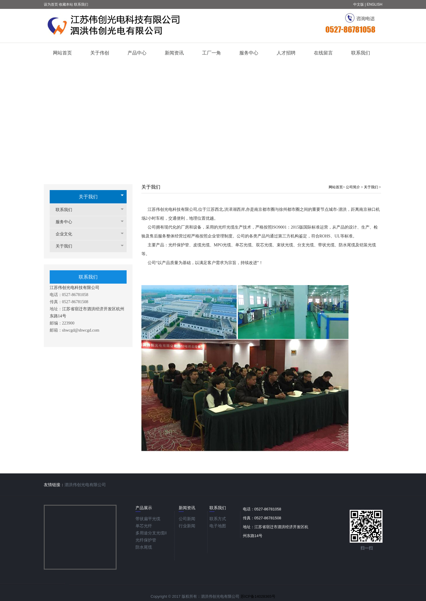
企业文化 (67, 234)
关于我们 (88, 196)
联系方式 (217, 518)
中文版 (358, 4)
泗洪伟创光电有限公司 (85, 484)
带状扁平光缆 (147, 518)
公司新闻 (187, 518)
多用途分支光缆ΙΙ (151, 533)
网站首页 (336, 187)
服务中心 (67, 222)
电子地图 (217, 525)
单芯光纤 (143, 525)
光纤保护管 (145, 540)
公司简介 (353, 187)
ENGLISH (375, 4)
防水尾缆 (143, 547)
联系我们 (67, 210)
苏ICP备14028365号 (258, 596)
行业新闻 (187, 525)
